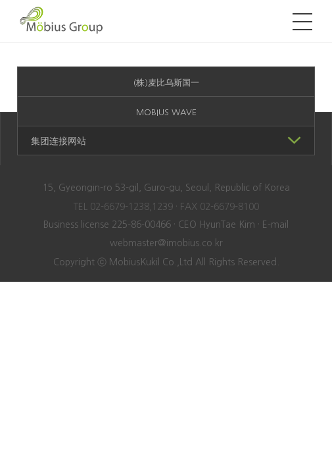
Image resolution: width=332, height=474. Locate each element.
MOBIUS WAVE (166, 112)
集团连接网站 (166, 139)
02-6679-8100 (229, 206)
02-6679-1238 (119, 206)
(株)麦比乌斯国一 (166, 82)
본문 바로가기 (0, 0)
